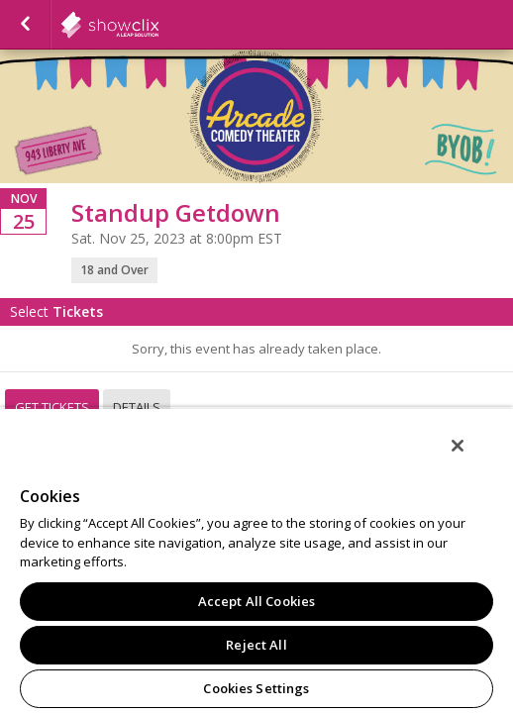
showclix (158, 25)
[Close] (471, 458)
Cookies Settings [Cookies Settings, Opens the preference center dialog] (256, 688)
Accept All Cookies (256, 601)
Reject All (256, 645)
